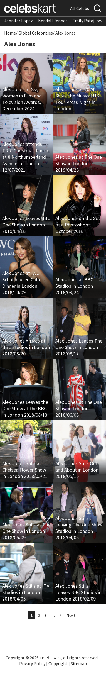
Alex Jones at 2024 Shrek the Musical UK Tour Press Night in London (77, 99)
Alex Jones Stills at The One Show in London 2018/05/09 (26, 531)
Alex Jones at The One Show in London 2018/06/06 (78, 408)
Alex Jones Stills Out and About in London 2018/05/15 (76, 469)
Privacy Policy (32, 663)
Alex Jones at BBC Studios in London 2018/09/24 (74, 286)
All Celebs (79, 8)
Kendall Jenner (52, 20)
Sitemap (79, 663)
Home (10, 33)
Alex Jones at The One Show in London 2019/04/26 (78, 163)
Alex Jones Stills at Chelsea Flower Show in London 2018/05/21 (24, 469)
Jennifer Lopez (18, 20)
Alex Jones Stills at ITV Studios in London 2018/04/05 (25, 592)
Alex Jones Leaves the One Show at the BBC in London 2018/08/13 (25, 408)
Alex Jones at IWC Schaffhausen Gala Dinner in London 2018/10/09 (21, 283)
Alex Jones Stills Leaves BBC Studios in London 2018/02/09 (78, 592)
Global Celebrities (35, 33)
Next (71, 615)
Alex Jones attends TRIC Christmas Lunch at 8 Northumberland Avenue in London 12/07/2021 (25, 157)
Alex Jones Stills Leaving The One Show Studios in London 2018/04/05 (79, 528)
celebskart (50, 657)
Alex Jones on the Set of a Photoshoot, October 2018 (77, 224)
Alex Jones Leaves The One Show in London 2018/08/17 (78, 347)
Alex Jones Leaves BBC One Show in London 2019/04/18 (26, 224)
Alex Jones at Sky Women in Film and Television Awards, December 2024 (22, 99)
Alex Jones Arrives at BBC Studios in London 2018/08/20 (26, 347)
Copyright (58, 663)
